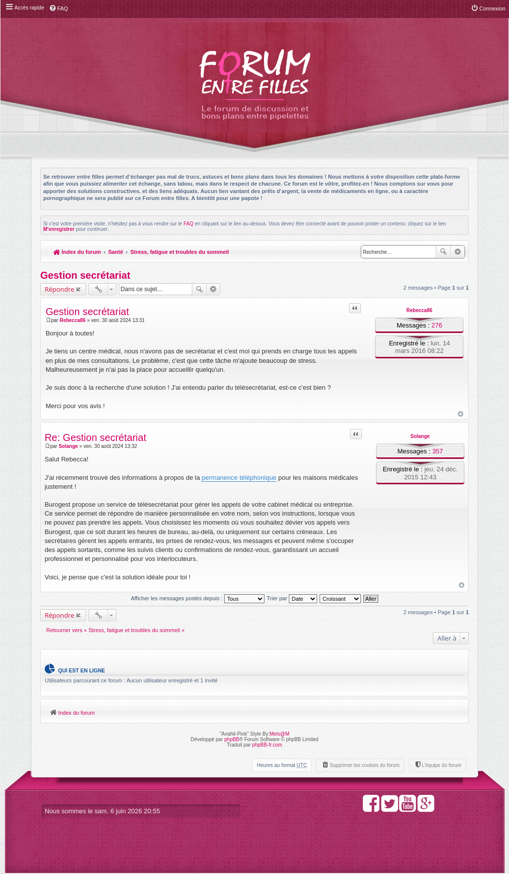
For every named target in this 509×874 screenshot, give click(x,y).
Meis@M (279, 734)
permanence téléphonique (239, 477)
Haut (460, 414)
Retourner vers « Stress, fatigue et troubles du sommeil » (115, 630)
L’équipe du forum (441, 765)
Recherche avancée (457, 252)
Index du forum (77, 252)
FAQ (188, 223)
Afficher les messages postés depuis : (197, 598)
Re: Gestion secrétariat (96, 438)
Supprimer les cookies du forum (365, 765)
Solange (420, 436)
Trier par (292, 598)
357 (437, 451)
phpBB (231, 740)
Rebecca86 (419, 310)
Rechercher (443, 252)
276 (436, 325)
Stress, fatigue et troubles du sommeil (180, 252)
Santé (115, 252)
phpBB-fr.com (267, 745)
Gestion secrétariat (85, 275)
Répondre (60, 289)
